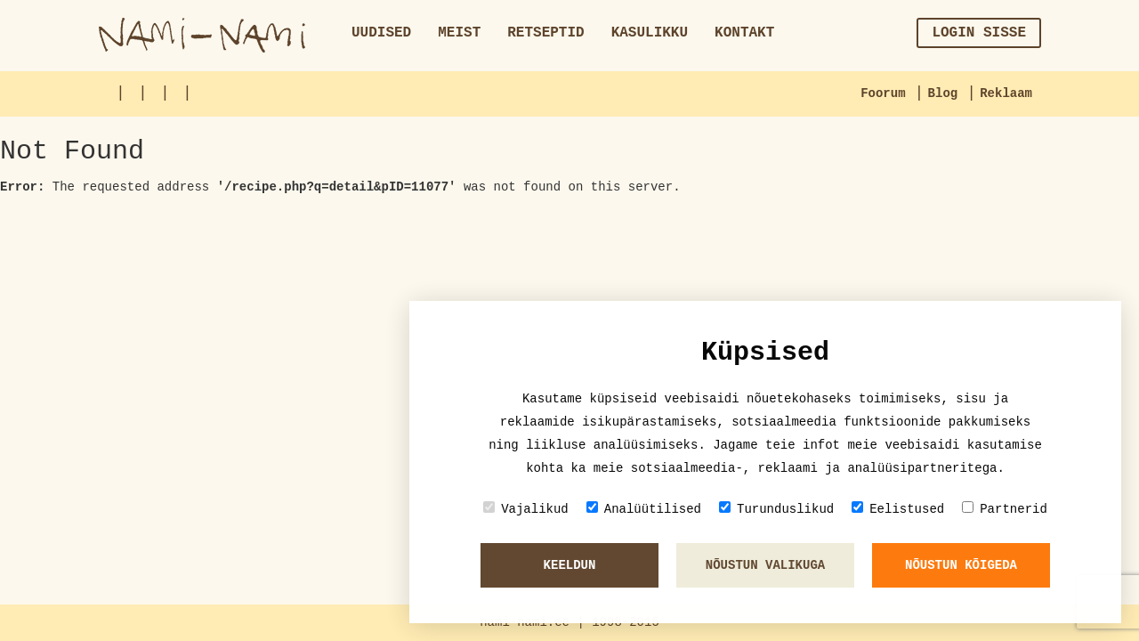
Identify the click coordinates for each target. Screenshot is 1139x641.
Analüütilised (643, 508)
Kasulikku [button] (649, 33)
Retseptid (545, 33)
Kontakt (744, 33)
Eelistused (898, 508)
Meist (459, 33)
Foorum (882, 93)
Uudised (381, 33)
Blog (943, 93)
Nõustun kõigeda (961, 565)
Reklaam (1006, 93)
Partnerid (1004, 508)
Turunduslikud (776, 508)
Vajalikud (526, 508)
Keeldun (570, 565)
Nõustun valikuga (765, 565)
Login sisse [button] (979, 33)
